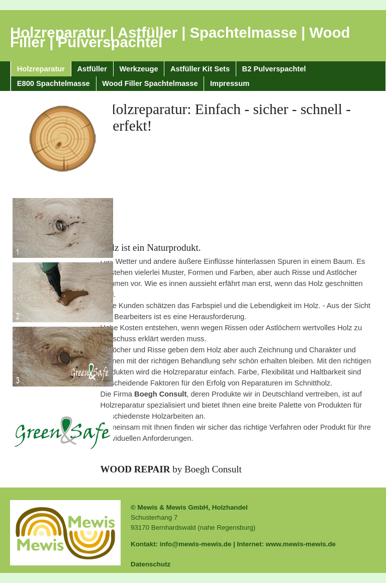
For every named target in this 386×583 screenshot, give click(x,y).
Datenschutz (150, 564)
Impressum (229, 83)
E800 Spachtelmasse (53, 83)
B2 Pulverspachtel (274, 69)
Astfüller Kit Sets (200, 69)
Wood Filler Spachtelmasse (150, 83)
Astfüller (92, 69)
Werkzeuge (138, 69)
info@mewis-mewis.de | (198, 544)
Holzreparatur (41, 69)
